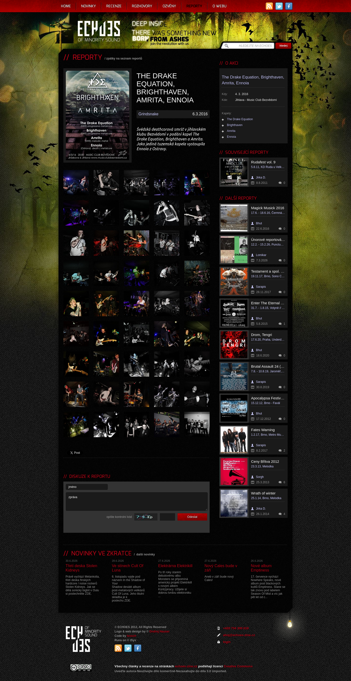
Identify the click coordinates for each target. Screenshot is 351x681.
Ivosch (131, 636)
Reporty (194, 6)
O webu (219, 6)
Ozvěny (169, 6)
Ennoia (231, 136)
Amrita (231, 131)
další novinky (145, 554)
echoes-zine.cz (186, 666)
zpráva (137, 501)
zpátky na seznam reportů (124, 58)
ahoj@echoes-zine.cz (239, 635)
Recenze (114, 6)
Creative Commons (238, 666)
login (227, 642)
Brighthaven (235, 125)
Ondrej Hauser (159, 631)
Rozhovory (142, 6)
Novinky (88, 6)
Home (66, 6)
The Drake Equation (240, 119)
